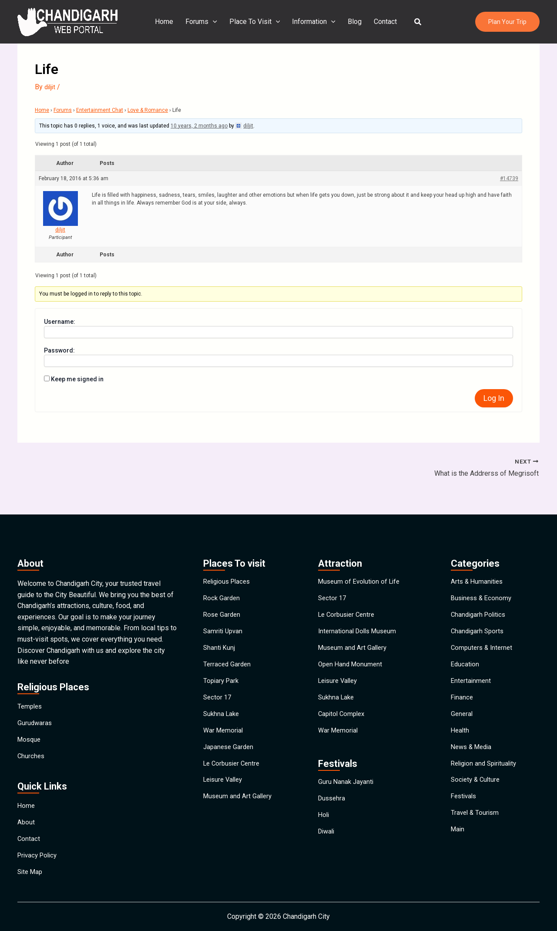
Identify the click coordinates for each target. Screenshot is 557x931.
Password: (59, 350)
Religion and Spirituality (486, 772)
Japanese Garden (229, 752)
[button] (413, 22)
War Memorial (224, 732)
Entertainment (472, 672)
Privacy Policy (39, 850)
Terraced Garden (228, 652)
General (462, 712)
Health (460, 732)
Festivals (465, 812)
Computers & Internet (483, 632)
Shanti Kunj (219, 632)
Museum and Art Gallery (239, 812)
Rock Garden (222, 572)
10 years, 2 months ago (199, 126)
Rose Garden (222, 592)
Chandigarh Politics (480, 592)
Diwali (327, 847)
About (26, 810)
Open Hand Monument (352, 652)
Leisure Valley (225, 792)
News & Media (473, 752)
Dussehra (332, 807)
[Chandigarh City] (67, 21)
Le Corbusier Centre (233, 772)
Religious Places (229, 552)
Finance (462, 692)
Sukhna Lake (222, 712)
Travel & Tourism (476, 832)
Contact (381, 21)
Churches (31, 737)
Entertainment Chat (99, 110)
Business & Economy (483, 572)
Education (465, 652)
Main (458, 852)
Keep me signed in (77, 379)
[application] (216, 22)
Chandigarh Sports (479, 612)
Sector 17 (218, 692)
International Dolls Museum (360, 612)
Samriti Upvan (224, 612)
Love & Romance (148, 110)
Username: (59, 321)
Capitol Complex (343, 712)
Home (169, 21)
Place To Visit (256, 22)
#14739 (509, 178)
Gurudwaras (35, 696)
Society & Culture (477, 792)
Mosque (30, 717)
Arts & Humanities (478, 552)
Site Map (31, 870)
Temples (30, 676)
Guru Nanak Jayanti (347, 787)
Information (314, 22)
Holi (324, 827)
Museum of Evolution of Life (361, 552)
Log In (493, 398)
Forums (205, 22)
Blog (353, 21)
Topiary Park (222, 672)
